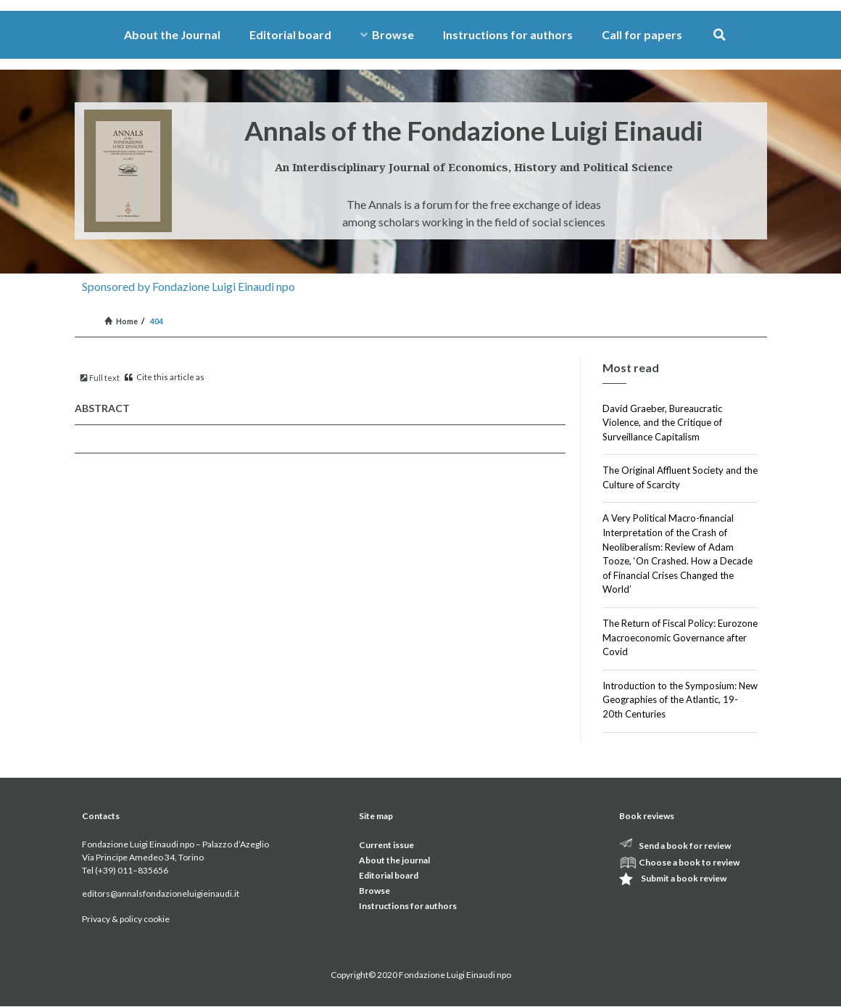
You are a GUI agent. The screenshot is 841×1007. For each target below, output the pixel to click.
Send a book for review (685, 845)
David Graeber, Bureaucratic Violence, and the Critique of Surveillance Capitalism (662, 423)
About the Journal (172, 34)
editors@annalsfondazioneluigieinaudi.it (160, 893)
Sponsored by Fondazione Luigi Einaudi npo (188, 286)
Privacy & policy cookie (126, 918)
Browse (387, 34)
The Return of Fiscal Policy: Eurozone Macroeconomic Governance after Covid (680, 637)
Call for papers (642, 34)
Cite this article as (164, 377)
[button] (720, 35)
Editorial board (290, 34)
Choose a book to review (689, 862)
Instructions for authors (508, 34)
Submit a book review (683, 878)
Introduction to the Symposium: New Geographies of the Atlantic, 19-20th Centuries (680, 700)
